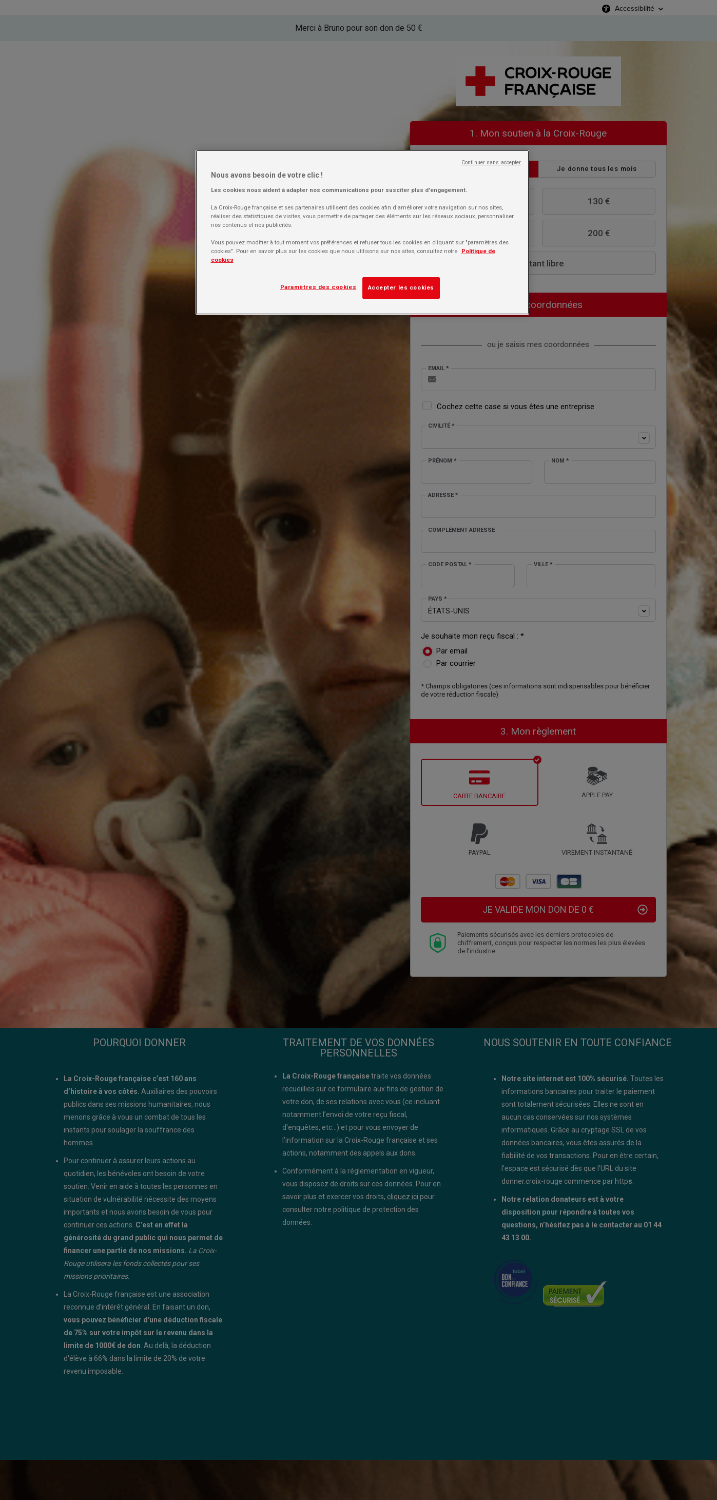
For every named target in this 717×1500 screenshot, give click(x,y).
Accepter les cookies (401, 287)
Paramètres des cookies (318, 287)
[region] (362, 232)
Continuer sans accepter (491, 162)
